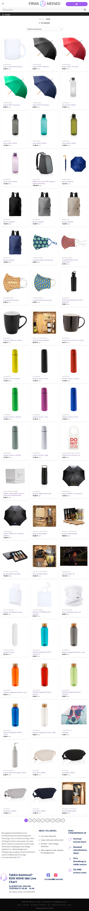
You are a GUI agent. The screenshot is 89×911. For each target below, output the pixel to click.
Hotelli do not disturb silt (71, 455)
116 (47, 820)
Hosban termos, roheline (12, 417)
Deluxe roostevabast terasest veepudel (72, 301)
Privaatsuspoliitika (59, 905)
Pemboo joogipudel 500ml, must (73, 652)
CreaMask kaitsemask (11, 300)
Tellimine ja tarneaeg (39, 905)
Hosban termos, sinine (70, 417)
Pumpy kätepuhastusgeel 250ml (14, 773)
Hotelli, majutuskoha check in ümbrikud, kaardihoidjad (13, 494)
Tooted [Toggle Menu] (6, 15)
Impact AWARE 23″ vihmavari (72, 493)
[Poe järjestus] (44, 29)
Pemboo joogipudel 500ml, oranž (15, 692)
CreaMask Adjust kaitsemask (43, 260)
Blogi (69, 905)
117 (52, 820)
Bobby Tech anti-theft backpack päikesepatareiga (44, 182)
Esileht (41, 19)
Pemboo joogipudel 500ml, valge (44, 732)
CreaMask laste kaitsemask (42, 300)
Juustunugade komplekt (11, 574)
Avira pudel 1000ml (69, 105)
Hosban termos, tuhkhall (12, 455)
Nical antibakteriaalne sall (71, 612)
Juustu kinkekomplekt (69, 534)
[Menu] (3, 3)
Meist (20, 905)
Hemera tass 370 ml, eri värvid (73, 340)
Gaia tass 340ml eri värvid (12, 340)
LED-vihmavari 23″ (68, 574)
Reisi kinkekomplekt (69, 811)
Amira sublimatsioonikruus (13, 67)
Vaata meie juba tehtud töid (52, 840)
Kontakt (26, 905)
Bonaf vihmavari (68, 182)
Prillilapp (65, 732)
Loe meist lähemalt (48, 836)
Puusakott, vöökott (39, 773)
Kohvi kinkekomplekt (40, 574)
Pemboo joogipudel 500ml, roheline (71, 693)
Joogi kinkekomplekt (40, 534)
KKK (49, 905)
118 (58, 820)
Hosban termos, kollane (11, 379)
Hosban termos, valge (40, 455)
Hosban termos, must (40, 379)
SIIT (18, 857)
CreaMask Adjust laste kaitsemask (70, 261)
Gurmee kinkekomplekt (41, 340)
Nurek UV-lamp (8, 652)
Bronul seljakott (9, 222)
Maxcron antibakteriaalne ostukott (42, 613)
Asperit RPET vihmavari (41, 67)
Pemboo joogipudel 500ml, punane (42, 693)
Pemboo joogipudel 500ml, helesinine (42, 653)
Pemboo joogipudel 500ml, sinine (12, 733)
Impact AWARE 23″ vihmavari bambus (13, 535)
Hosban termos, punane (70, 379)
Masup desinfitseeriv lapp (12, 612)
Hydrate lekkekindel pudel (42, 493)
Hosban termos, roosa (40, 417)
